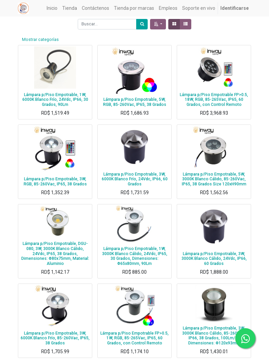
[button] (158, 24)
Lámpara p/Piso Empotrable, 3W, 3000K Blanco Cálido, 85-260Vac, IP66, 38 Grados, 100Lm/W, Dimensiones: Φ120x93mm (214, 335)
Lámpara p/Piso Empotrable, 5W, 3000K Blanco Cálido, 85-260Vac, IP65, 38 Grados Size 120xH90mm (214, 179)
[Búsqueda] (142, 24)
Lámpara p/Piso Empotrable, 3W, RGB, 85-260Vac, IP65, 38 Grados (55, 181)
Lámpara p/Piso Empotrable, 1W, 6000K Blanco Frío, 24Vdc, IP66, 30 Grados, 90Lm (55, 99)
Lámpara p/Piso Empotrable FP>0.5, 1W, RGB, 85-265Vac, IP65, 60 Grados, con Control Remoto (134, 338)
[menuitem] (52, 8)
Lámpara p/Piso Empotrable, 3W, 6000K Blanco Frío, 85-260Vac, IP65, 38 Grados (55, 338)
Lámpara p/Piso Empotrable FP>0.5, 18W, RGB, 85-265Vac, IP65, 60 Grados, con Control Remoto (214, 99)
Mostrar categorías (40, 39)
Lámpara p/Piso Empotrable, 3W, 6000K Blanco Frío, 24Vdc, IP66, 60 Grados (135, 179)
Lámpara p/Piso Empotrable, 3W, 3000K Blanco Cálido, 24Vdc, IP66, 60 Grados (214, 258)
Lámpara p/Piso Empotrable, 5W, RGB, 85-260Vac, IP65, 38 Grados (134, 102)
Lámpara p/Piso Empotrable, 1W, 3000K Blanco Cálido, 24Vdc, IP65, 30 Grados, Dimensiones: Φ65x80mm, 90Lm (134, 256)
